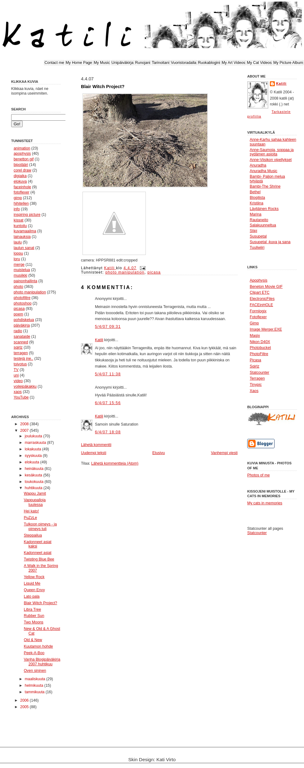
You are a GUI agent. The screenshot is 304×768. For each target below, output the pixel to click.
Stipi (253, 231)
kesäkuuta (34, 475)
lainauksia (22, 236)
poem (18, 314)
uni (16, 375)
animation (22, 148)
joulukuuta (34, 436)
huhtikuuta (34, 488)
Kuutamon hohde (38, 646)
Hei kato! (31, 511)
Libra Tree (32, 609)
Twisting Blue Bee (39, 559)
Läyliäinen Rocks (264, 209)
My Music (102, 62)
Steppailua (33, 535)
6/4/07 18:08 (108, 432)
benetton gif (24, 159)
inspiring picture (27, 214)
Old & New (33, 640)
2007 (25, 430)
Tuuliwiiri (257, 247)
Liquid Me (32, 583)
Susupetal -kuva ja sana (270, 242)
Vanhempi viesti (224, 453)
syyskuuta (34, 455)
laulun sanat (24, 248)
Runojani (142, 62)
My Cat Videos (259, 62)
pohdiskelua (24, 320)
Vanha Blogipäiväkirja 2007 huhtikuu (42, 661)
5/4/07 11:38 (108, 374)
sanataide (22, 336)
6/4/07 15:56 (108, 403)
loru (17, 259)
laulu (18, 242)
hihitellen (21, 203)
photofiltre (22, 298)
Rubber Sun (34, 616)
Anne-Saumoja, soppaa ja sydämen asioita (272, 152)
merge (19, 264)
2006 (25, 700)
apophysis (22, 153)
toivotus (20, 364)
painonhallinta (25, 281)
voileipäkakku (25, 386)
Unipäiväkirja (122, 62)
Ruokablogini (209, 62)
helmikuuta (34, 685)
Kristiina (256, 203)
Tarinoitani (160, 62)
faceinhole (22, 187)
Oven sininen (35, 670)
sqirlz (18, 347)
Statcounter (257, 533)
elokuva (20, 181)
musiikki (20, 275)
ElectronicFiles (262, 299)
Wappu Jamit (35, 493)
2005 (25, 707)
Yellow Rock (34, 577)
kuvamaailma (25, 231)
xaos (18, 392)
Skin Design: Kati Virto (152, 759)
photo (18, 286)
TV (16, 370)
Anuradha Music (263, 171)
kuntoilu (20, 226)
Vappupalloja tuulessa (35, 502)
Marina (256, 214)
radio (18, 331)
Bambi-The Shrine (265, 186)
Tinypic (256, 384)
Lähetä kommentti (96, 445)
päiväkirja (22, 325)
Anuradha (258, 165)
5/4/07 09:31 (108, 326)
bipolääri (21, 165)
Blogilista (257, 197)
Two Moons (33, 622)
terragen (21, 353)
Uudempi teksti (93, 453)
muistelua (22, 270)
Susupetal (258, 236)
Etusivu (158, 453)
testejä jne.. (23, 358)
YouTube (21, 397)
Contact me (54, 62)
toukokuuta (35, 482)
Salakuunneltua (263, 225)
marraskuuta (36, 442)
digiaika (20, 176)
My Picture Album (288, 62)
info (17, 209)
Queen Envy (34, 590)
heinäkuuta (35, 469)
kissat (18, 220)
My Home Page (79, 62)
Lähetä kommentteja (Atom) (114, 463)
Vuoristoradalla (183, 62)
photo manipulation (30, 292)
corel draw (22, 170)
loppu (18, 253)
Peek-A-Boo (34, 653)
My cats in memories (264, 503)
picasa (19, 308)
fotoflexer (21, 192)
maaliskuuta (35, 679)
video (18, 381)
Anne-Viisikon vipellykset (271, 160)
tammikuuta (35, 692)
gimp (18, 198)
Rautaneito (259, 220)
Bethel (255, 192)
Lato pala (32, 596)
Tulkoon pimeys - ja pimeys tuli (40, 526)
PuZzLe (30, 518)
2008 (25, 424)
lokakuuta (33, 449)
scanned (21, 342)
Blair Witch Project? (40, 603)
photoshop (23, 303)
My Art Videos (233, 62)
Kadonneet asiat (37, 553)
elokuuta (32, 462)
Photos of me (258, 475)
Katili (99, 340)
